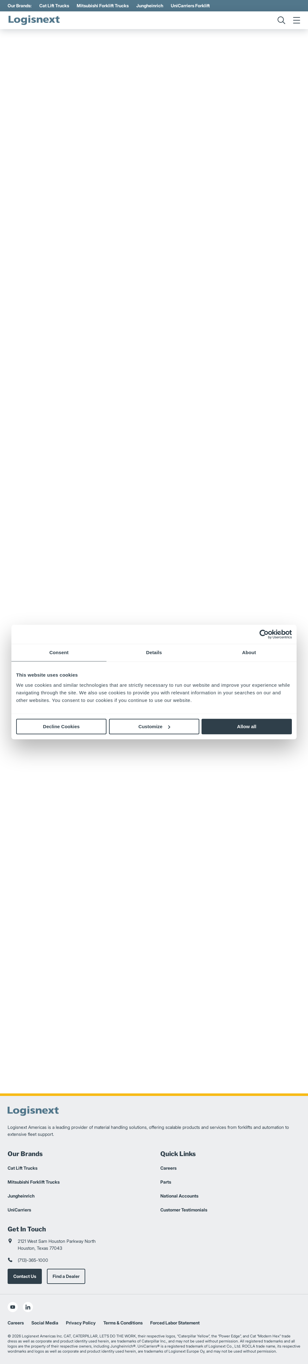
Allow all (246, 726)
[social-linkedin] (28, 1307)
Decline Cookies (61, 726)
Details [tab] (154, 652)
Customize (154, 726)
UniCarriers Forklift (190, 5)
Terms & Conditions (123, 1322)
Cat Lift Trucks (54, 5)
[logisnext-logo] (34, 20)
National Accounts (179, 1195)
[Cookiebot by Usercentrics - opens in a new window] (264, 634)
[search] (281, 20)
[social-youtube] (13, 1307)
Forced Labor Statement (175, 1322)
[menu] (296, 20)
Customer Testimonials (183, 1209)
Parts (165, 1182)
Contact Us (24, 1276)
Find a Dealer (66, 1276)
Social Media (44, 1322)
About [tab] (249, 652)
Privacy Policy (81, 1322)
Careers (168, 1168)
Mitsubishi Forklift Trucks (103, 5)
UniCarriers (19, 1209)
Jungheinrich (149, 5)
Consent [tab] (59, 652)
